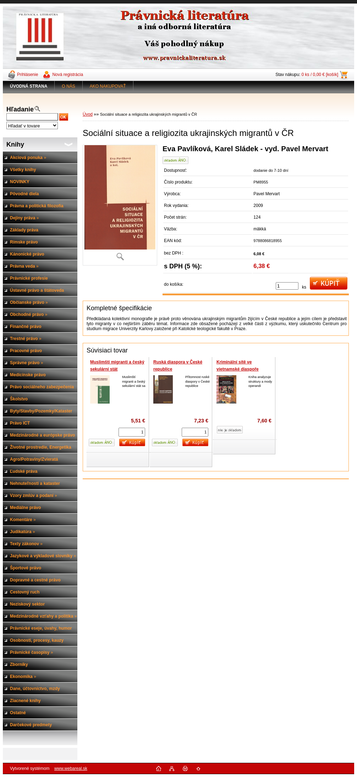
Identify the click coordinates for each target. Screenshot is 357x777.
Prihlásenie (27, 74)
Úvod (88, 114)
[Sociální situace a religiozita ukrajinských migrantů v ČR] (120, 205)
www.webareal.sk (70, 768)
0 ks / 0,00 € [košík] (320, 74)
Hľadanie (20, 109)
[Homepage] (29, 86)
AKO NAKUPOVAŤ (108, 86)
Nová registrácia (67, 74)
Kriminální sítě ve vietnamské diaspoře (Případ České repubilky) (241, 369)
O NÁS (68, 86)
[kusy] (287, 286)
